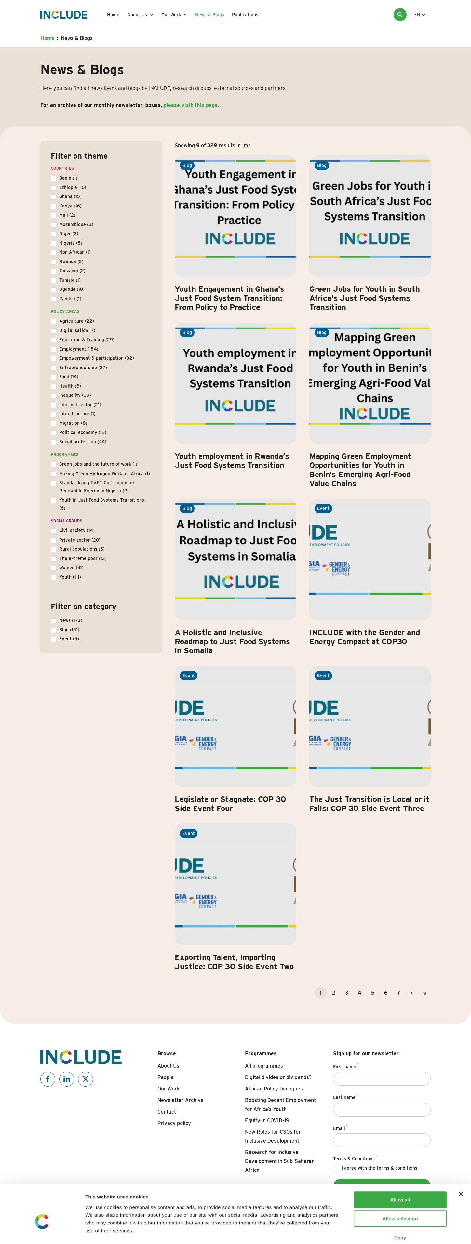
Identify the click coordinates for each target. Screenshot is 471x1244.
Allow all (400, 1164)
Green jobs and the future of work (98, 464)
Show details (341, 1231)
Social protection (82, 441)
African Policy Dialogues (274, 1089)
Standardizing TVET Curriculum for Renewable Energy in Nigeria (97, 486)
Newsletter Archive (180, 1100)
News (70, 620)
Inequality (75, 395)
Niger (68, 233)
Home (113, 14)
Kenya (70, 205)
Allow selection (400, 1183)
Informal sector (80, 404)
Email (340, 1127)
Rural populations (82, 549)
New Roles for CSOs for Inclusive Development (273, 1136)
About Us (137, 14)
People (165, 1077)
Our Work (171, 14)
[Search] (400, 14)
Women (71, 567)
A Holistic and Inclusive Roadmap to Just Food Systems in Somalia (232, 641)
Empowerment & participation (96, 358)
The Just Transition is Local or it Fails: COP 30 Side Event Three (369, 804)
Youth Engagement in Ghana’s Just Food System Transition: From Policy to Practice (229, 298)
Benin (68, 178)
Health (70, 386)
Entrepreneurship (83, 367)
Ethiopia (72, 187)
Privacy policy (174, 1123)
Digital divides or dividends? (278, 1077)
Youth (70, 577)
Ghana (70, 196)
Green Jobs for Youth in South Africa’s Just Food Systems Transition (364, 298)
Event (69, 638)
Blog (69, 629)
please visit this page (191, 105)
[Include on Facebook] (47, 1079)
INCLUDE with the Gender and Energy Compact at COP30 (364, 637)
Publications (245, 14)
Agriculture (76, 321)
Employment (78, 349)
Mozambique (76, 224)
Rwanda (71, 261)
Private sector (80, 539)
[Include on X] (85, 1079)
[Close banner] (461, 1158)
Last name (345, 1096)
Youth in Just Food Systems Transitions (101, 504)
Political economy (82, 432)
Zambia (70, 298)
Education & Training (86, 339)
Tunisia (70, 280)
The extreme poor (83, 558)
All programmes (264, 1066)
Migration (73, 423)
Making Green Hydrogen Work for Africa (104, 473)
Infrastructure (77, 413)
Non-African (75, 252)
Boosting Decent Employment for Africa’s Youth (280, 1104)
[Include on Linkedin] (66, 1079)
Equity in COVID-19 (267, 1120)
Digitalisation (77, 330)
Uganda (72, 289)
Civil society (77, 530)
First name (346, 1065)
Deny (400, 1202)
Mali (67, 215)
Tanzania (72, 270)
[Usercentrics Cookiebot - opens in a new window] (42, 1231)
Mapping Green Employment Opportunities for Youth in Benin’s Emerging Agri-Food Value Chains (360, 469)
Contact (166, 1112)
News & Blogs (209, 14)
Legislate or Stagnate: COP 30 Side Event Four (230, 804)
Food (68, 376)
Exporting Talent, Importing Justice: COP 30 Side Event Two (234, 962)
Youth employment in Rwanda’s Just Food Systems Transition (232, 460)
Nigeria (70, 243)
